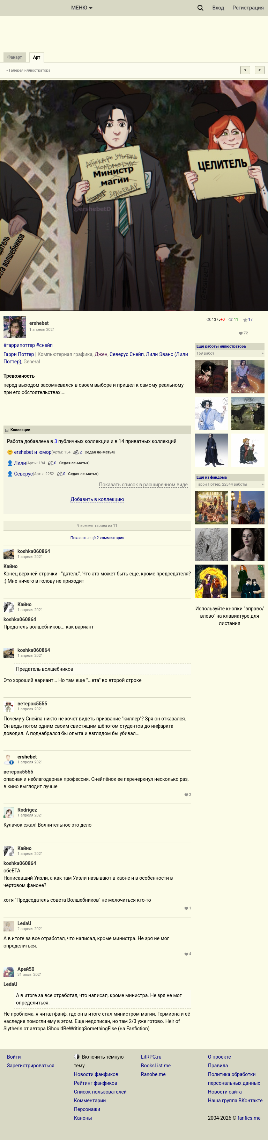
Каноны (83, 1118)
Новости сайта (225, 1092)
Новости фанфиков (96, 1074)
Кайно (10, 566)
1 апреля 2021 (30, 556)
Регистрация (248, 8)
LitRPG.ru (151, 1057)
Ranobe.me (153, 1074)
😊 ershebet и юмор (29, 452)
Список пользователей (100, 1092)
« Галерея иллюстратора (28, 70)
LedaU (24, 923)
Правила (218, 1065)
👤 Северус (20, 474)
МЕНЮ (81, 8)
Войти (14, 1057)
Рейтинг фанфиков (95, 1083)
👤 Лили (16, 463)
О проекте (219, 1057)
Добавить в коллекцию (97, 499)
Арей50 (26, 969)
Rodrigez (27, 810)
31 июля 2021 (29, 974)
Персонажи (87, 1109)
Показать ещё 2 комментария (97, 538)
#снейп (44, 345)
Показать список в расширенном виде (143, 484)
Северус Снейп (127, 354)
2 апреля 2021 (30, 929)
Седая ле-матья (99, 452)
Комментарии (90, 1100)
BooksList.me (156, 1065)
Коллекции (20, 430)
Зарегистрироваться (30, 1065)
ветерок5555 (32, 703)
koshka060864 (33, 551)
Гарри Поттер (18, 354)
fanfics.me (249, 1118)
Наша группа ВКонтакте (235, 1100)
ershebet (39, 323)
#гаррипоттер (19, 345)
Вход (218, 8)
